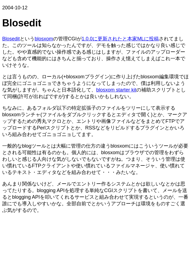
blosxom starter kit (116, 90)
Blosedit (11, 38)
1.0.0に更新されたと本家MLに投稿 (120, 38)
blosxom (44, 38)
